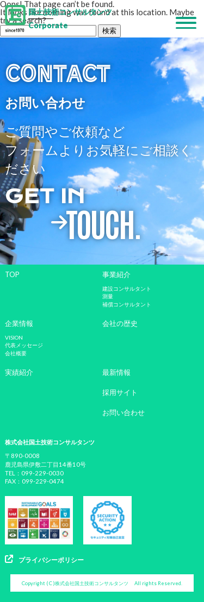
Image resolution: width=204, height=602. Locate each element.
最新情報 (116, 372)
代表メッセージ (24, 345)
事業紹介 (116, 274)
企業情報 (19, 323)
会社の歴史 (120, 323)
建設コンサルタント (126, 288)
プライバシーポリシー (44, 559)
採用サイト (120, 392)
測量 (107, 296)
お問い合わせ (123, 412)
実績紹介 (19, 372)
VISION (14, 337)
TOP (12, 274)
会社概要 (16, 353)
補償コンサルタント (126, 304)
